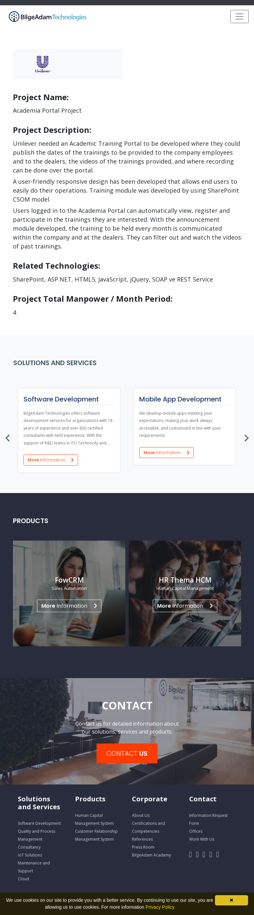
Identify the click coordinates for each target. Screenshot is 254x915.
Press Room (143, 847)
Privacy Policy (160, 907)
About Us (140, 815)
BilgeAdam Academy (151, 855)
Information (69, 605)
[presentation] (8, 436)
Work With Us (201, 839)
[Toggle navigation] (239, 16)
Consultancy (29, 847)
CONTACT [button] (127, 753)
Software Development (39, 823)
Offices (195, 831)
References (142, 839)
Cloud (23, 879)
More (51, 460)
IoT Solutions (30, 855)
